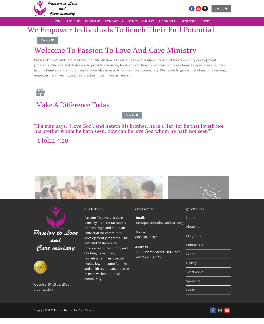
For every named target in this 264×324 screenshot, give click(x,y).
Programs (193, 236)
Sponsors (193, 281)
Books (190, 290)
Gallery (191, 263)
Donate (221, 8)
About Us (193, 226)
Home (190, 217)
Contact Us (194, 245)
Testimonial (195, 272)
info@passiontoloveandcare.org (159, 223)
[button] (63, 40)
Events (191, 254)
